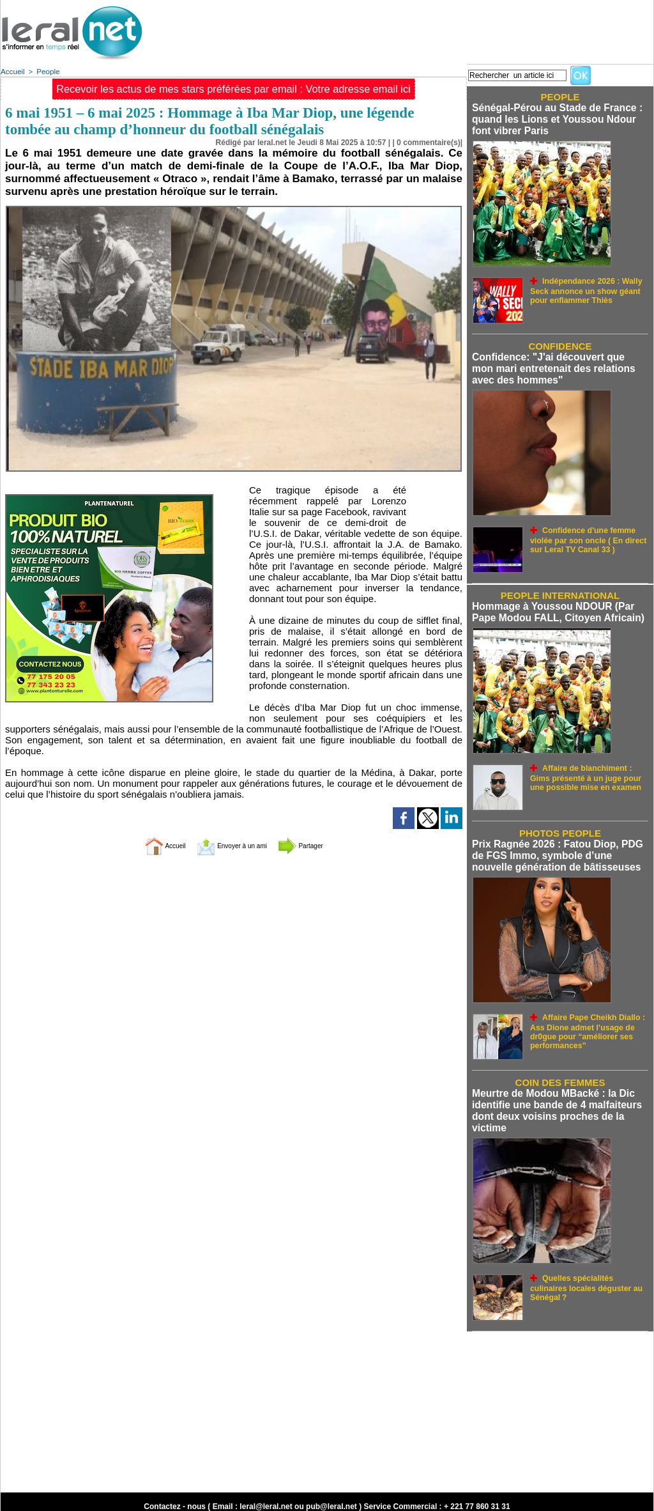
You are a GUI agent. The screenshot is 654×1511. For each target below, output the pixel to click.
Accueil (12, 71)
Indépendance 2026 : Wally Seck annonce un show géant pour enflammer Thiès (588, 287)
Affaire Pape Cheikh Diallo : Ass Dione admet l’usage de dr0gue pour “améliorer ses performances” (582, 1022)
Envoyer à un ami (231, 844)
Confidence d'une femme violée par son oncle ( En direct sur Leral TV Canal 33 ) (589, 534)
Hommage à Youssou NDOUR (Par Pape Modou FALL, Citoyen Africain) (554, 608)
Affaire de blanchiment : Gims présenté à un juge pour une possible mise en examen (586, 771)
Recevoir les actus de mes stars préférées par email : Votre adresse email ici (233, 88)
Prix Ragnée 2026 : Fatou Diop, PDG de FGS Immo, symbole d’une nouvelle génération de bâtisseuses (560, 849)
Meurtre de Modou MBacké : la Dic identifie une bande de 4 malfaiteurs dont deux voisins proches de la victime (553, 1102)
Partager (318, 844)
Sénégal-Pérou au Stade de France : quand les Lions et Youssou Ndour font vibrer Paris (553, 118)
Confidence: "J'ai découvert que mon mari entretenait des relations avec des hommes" (556, 366)
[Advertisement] (420, 29)
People (46, 71)
